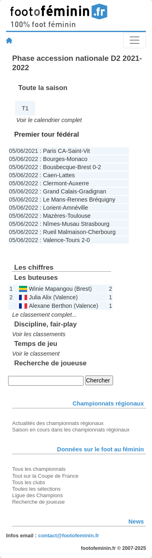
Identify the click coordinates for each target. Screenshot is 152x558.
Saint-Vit (79, 151)
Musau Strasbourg (85, 224)
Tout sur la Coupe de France (45, 476)
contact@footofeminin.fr (68, 535)
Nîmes (51, 224)
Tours (73, 240)
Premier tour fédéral (46, 134)
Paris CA (54, 151)
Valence (53, 240)
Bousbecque (59, 167)
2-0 (85, 240)
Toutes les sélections (36, 489)
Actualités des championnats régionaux (57, 423)
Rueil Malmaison (64, 232)
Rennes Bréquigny (91, 199)
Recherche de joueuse (38, 502)
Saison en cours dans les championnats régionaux (70, 430)
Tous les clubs (28, 482)
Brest (84, 167)
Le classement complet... (44, 314)
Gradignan (92, 191)
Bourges (54, 159)
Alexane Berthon (50, 306)
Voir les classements (38, 334)
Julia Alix (40, 297)
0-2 (96, 167)
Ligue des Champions (37, 495)
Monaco (76, 159)
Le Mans (54, 199)
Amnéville (75, 207)
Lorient (52, 207)
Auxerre (79, 183)
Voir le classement (36, 353)
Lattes (67, 175)
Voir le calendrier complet (49, 120)
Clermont (54, 183)
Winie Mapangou (51, 288)
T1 (25, 108)
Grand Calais (60, 191)
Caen (50, 175)
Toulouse (79, 215)
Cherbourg (102, 232)
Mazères (54, 215)
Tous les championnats (39, 469)
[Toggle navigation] (134, 40)
